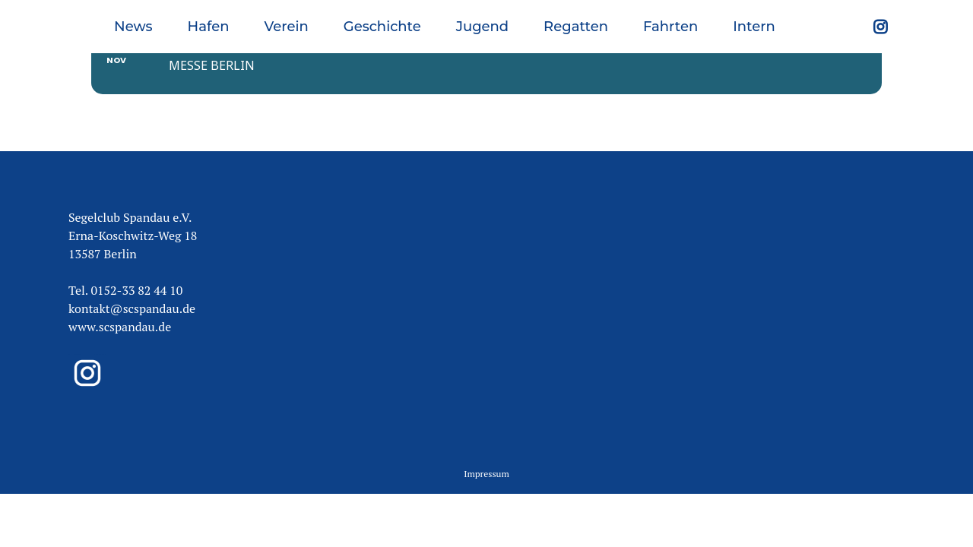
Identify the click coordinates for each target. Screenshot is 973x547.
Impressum (486, 452)
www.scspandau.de (119, 306)
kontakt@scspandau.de (131, 288)
